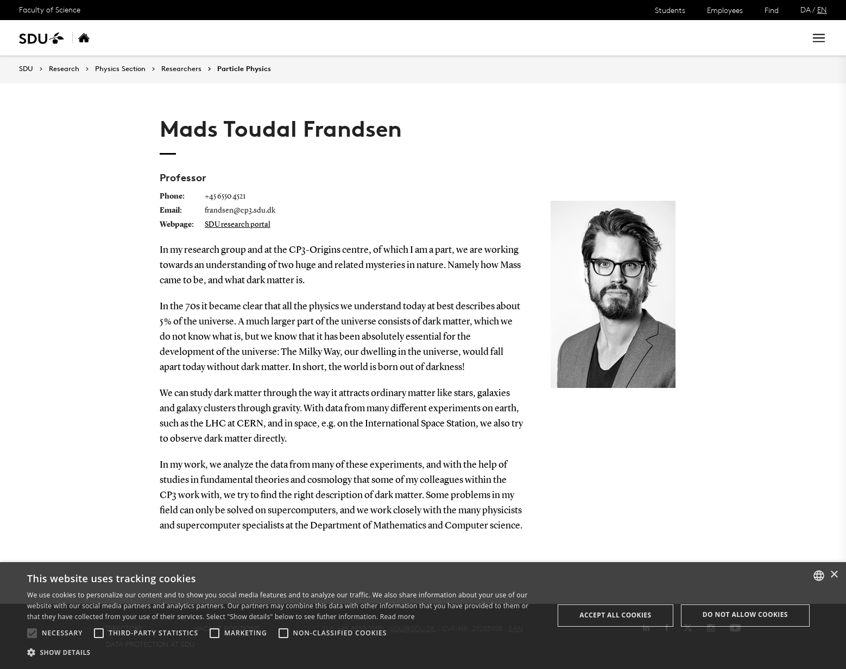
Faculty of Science (49, 9)
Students (670, 10)
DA (805, 9)
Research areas (168, 38)
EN (822, 9)
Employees (725, 10)
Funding (293, 38)
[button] (32, 633)
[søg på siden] (700, 38)
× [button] (834, 575)
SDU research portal (237, 224)
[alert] (423, 615)
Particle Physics (244, 69)
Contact (340, 38)
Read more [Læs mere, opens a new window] (397, 616)
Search (777, 38)
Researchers (238, 38)
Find (772, 10)
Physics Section (120, 69)
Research (64, 69)
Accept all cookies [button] (615, 615)
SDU (26, 68)
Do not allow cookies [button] (745, 614)
